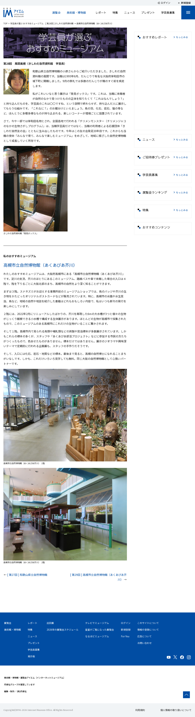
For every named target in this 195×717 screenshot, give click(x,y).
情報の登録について (148, 629)
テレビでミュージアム (97, 623)
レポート (100, 12)
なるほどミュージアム (97, 636)
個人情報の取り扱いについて (176, 710)
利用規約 (140, 710)
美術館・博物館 (76, 12)
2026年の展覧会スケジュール (62, 629)
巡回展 (50, 623)
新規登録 (126, 629)
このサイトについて (148, 623)
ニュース (129, 12)
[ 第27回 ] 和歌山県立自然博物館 (27, 575)
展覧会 (56, 12)
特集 (115, 12)
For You (125, 636)
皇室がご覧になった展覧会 (99, 629)
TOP (5, 23)
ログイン (126, 623)
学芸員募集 (168, 12)
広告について (144, 636)
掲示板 (31, 656)
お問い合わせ (144, 643)
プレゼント (148, 12)
